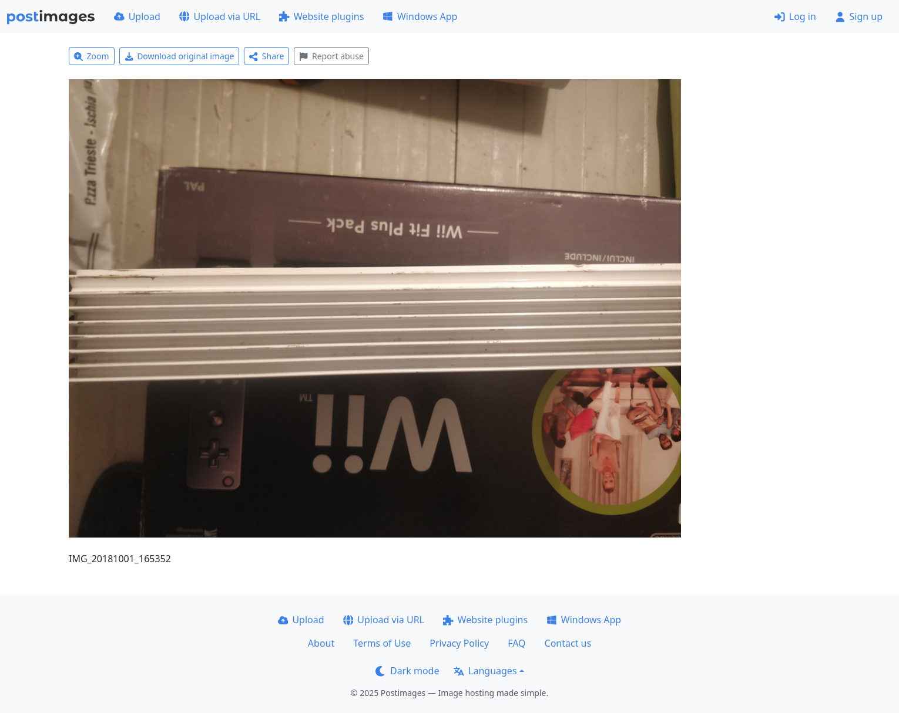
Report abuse (331, 56)
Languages (485, 670)
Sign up (859, 16)
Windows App (420, 16)
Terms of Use (382, 643)
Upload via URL (219, 16)
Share (266, 56)
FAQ (516, 643)
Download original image (179, 56)
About (321, 643)
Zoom (91, 56)
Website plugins (321, 16)
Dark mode (407, 670)
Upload (137, 16)
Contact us (568, 643)
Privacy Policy (459, 643)
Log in (795, 16)
